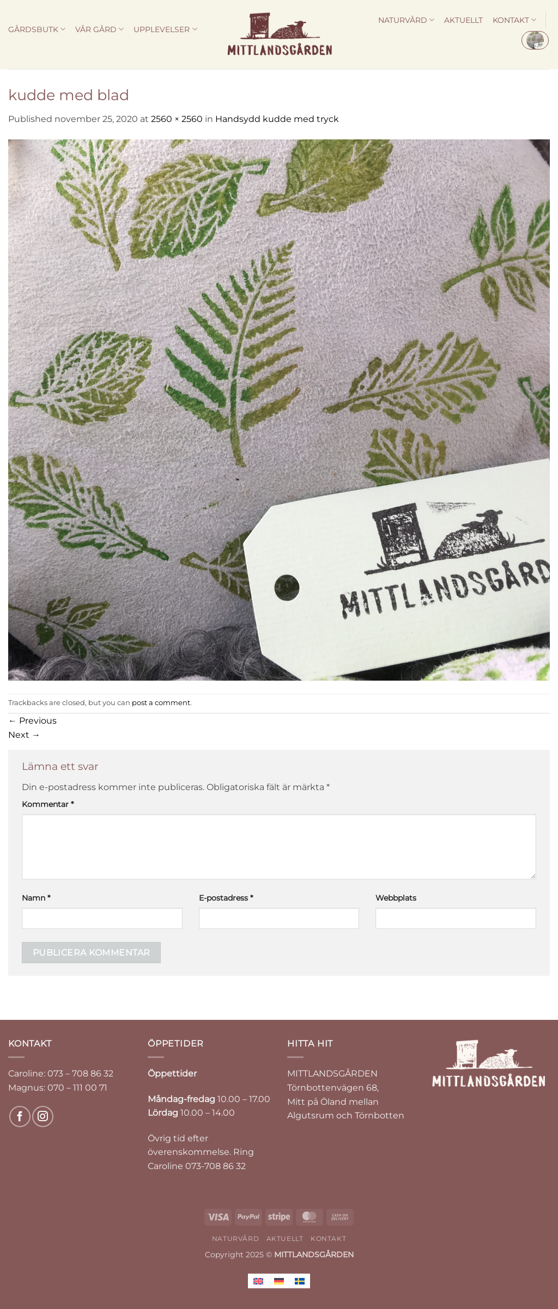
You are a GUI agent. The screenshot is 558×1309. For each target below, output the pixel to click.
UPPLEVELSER (165, 29)
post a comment (161, 703)
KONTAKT (514, 20)
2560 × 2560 (177, 119)
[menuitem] (258, 1281)
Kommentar (48, 804)
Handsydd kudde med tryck (277, 119)
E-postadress (226, 898)
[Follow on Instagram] (42, 1116)
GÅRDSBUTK (36, 29)
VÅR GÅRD (99, 29)
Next (24, 735)
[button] (535, 40)
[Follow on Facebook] (20, 1116)
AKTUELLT (463, 20)
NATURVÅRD (406, 20)
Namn (36, 898)
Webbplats (395, 898)
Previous (32, 720)
